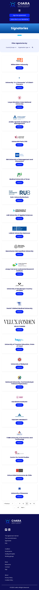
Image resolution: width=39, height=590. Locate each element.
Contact (7, 567)
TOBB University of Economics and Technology (19, 438)
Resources (8, 564)
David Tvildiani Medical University (19, 308)
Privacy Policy (9, 577)
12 (23, 503)
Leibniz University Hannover (19, 233)
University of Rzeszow (19, 493)
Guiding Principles (10, 554)
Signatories (8, 541)
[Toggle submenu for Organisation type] (29, 47)
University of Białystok (19, 364)
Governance (8, 551)
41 (18, 507)
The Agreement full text (12, 536)
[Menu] (19, 10)
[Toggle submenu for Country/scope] (16, 47)
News (6, 562)
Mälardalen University (19, 64)
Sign (6, 569)
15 (34, 503)
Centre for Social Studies (19, 457)
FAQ (6, 543)
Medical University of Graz (19, 179)
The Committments (10, 538)
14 (30, 503)
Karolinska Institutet (19, 402)
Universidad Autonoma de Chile (19, 475)
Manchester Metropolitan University (19, 251)
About (6, 575)
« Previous (7, 503)
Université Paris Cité (19, 141)
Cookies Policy (9, 580)
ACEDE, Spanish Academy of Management (19, 123)
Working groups (9, 556)
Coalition (7, 549)
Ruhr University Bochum (19, 197)
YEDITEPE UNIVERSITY (19, 420)
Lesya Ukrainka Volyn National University (19, 103)
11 (19, 503)
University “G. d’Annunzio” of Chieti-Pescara (19, 83)
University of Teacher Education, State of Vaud (19, 345)
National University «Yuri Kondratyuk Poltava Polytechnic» (19, 383)
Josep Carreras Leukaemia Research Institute (19, 270)
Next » (23, 507)
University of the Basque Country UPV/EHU (19, 289)
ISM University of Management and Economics (19, 160)
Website (19, 68)
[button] (32, 47)
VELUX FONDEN (19, 326)
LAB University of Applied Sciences (19, 215)
